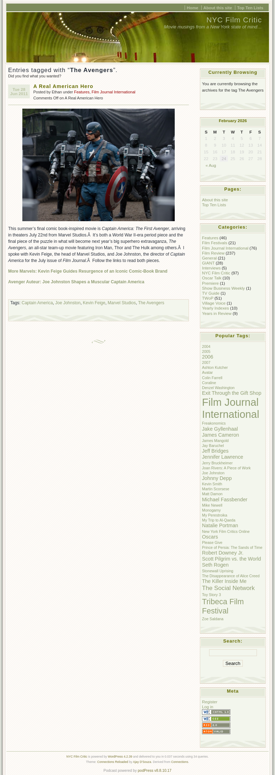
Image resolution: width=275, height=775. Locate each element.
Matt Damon (212, 494)
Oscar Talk (211, 277)
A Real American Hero (63, 86)
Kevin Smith (212, 484)
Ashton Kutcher (215, 367)
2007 (206, 362)
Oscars (210, 537)
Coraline (209, 383)
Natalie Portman (220, 525)
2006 (207, 357)
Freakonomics (214, 423)
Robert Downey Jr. (222, 553)
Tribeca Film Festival (223, 606)
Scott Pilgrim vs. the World (231, 559)
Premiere (210, 283)
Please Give (212, 542)
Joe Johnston (67, 302)
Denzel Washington (218, 388)
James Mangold (215, 440)
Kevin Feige (94, 302)
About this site (217, 7)
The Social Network (228, 587)
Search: (233, 641)
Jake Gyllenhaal (220, 429)
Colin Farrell (212, 378)
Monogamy (211, 510)
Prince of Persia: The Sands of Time (232, 547)
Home (192, 7)
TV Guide (210, 293)
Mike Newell (212, 505)
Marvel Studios (122, 302)
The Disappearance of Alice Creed (230, 576)
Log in (207, 706)
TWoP (207, 298)
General (209, 258)
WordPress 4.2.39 (120, 756)
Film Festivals (214, 242)
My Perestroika (214, 515)
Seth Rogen (215, 565)
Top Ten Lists (250, 7)
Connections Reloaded (112, 762)
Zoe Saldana (212, 619)
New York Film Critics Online (225, 531)
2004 (206, 346)
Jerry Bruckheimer (217, 463)
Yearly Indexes (215, 308)
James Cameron (220, 435)
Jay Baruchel (213, 445)
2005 (206, 351)
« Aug (211, 165)
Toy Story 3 (211, 595)
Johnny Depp (217, 478)
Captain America (37, 302)
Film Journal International (114, 92)
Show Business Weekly (223, 288)
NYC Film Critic (234, 20)
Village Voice (214, 303)
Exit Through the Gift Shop (231, 393)
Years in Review (216, 313)
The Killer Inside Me (224, 581)
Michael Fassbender (224, 499)
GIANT (208, 263)
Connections (179, 762)
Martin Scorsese (215, 489)
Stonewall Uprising (217, 571)
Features (81, 92)
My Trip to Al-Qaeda (218, 520)
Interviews (211, 268)
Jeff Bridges (215, 451)
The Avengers (151, 302)
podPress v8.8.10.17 (155, 771)
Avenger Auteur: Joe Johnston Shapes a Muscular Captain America (76, 281)
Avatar (207, 372)
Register (209, 701)
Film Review (213, 253)
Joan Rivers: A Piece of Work (226, 468)
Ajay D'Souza (142, 762)
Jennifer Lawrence (222, 457)
